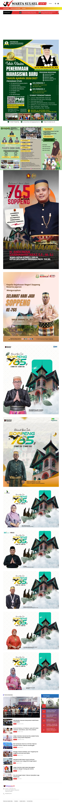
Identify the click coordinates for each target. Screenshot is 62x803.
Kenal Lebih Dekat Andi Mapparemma (52, 715)
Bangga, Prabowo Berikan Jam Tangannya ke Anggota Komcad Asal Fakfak (25, 752)
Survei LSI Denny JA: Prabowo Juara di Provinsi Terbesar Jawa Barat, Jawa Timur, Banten (25, 728)
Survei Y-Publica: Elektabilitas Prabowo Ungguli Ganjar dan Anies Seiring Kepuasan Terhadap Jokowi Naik (52, 720)
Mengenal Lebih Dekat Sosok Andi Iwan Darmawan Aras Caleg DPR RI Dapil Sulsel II (25, 760)
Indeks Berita (22, 801)
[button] (55, 3)
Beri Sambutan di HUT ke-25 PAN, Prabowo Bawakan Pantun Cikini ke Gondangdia (25, 744)
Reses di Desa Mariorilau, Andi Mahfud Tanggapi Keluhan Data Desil (53, 13)
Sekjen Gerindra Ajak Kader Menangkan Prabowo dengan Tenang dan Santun (24, 768)
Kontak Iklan (30, 801)
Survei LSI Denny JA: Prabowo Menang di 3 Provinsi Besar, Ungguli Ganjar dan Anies (51, 729)
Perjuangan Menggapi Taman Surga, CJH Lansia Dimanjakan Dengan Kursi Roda (34, 13)
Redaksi (16, 801)
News (15, 763)
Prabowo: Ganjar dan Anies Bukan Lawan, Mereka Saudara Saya (51, 711)
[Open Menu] (58, 3)
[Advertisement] (31, 23)
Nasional (15, 731)
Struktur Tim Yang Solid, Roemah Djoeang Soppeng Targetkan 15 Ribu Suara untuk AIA (21, 713)
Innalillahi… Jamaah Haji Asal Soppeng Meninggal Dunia (52, 725)
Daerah (5, 710)
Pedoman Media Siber (8, 801)
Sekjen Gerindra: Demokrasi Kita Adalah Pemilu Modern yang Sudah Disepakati (26, 736)
